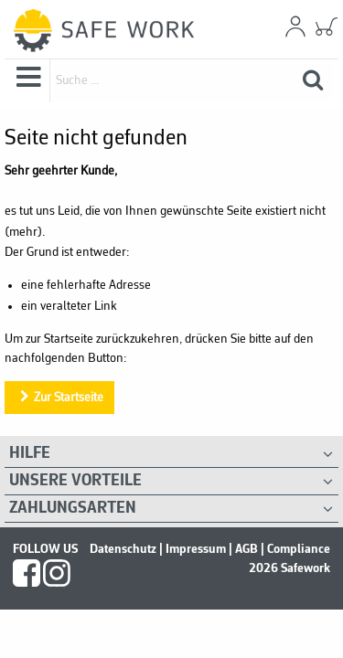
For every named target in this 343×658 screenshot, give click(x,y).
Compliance (298, 549)
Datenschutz (123, 549)
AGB (246, 549)
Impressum (196, 549)
